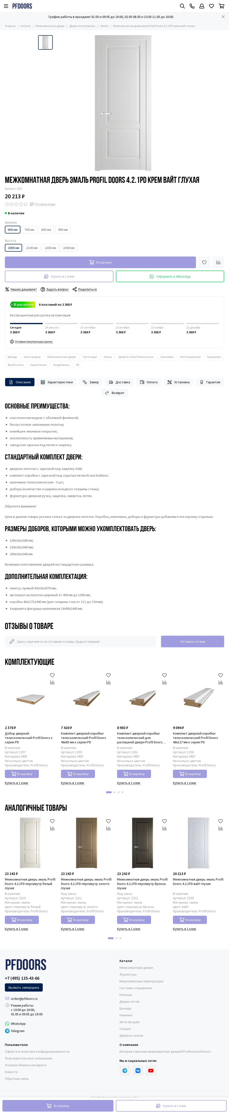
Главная (10, 26)
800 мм (46, 229)
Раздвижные (61, 365)
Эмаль (104, 26)
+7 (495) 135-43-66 (22, 978)
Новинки (125, 1015)
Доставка (119, 382)
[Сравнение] (218, 262)
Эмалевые (166, 357)
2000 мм (13, 248)
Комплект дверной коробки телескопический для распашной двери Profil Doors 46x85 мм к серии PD (139, 737)
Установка (178, 382)
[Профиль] (202, 6)
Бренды (12, 357)
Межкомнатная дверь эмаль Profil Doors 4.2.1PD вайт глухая (198, 881)
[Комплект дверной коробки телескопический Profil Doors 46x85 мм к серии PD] (86, 697)
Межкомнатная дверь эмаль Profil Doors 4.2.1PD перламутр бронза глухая (142, 883)
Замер (91, 382)
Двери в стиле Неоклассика (136, 357)
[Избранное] (211, 6)
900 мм (63, 229)
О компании (128, 1044)
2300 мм (69, 248)
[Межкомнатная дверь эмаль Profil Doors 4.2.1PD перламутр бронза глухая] (142, 843)
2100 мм (32, 248)
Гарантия (209, 382)
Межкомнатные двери (50, 26)
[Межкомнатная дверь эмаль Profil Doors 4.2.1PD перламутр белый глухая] (30, 843)
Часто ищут (90, 357)
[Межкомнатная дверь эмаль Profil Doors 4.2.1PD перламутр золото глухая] (86, 843)
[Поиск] (182, 6)
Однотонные (38, 365)
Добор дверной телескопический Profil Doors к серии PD (28, 737)
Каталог (25, 26)
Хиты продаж (32, 357)
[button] (109, 792)
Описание (20, 382)
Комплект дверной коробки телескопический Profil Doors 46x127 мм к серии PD (195, 737)
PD (77, 365)
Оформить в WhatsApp (170, 276)
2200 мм (50, 248)
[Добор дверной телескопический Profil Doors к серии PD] (30, 697)
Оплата (149, 382)
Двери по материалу (82, 26)
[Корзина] (221, 6)
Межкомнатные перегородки (141, 981)
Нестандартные (190, 357)
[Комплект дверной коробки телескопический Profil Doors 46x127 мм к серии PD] (198, 697)
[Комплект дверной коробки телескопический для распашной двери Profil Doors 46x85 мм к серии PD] (142, 697)
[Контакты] (192, 6)
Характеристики (57, 382)
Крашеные (214, 357)
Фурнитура (127, 974)
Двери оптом (129, 1001)
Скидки (125, 1028)
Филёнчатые (16, 365)
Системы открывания (135, 988)
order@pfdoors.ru (24, 998)
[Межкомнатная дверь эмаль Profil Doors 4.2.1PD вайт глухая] (198, 843)
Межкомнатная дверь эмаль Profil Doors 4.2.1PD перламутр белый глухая (30, 883)
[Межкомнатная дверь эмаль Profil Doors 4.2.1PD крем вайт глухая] (123, 103)
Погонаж (125, 995)
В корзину (22, 774)
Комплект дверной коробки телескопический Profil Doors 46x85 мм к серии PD (83, 737)
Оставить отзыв (192, 641)
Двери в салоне (131, 1035)
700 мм (29, 229)
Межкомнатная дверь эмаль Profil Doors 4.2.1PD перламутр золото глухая (86, 883)
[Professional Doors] (22, 6)
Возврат (114, 393)
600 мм (12, 229)
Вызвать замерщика (23, 987)
